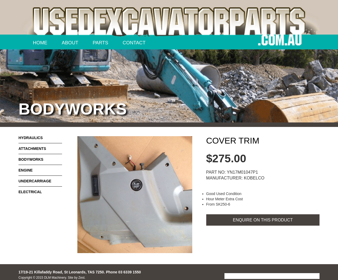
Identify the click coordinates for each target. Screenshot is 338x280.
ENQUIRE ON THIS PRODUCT (263, 219)
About (70, 42)
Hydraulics (30, 138)
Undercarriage (34, 181)
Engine (25, 170)
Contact (134, 42)
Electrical (30, 192)
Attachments (32, 148)
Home (40, 42)
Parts (100, 42)
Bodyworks (30, 159)
